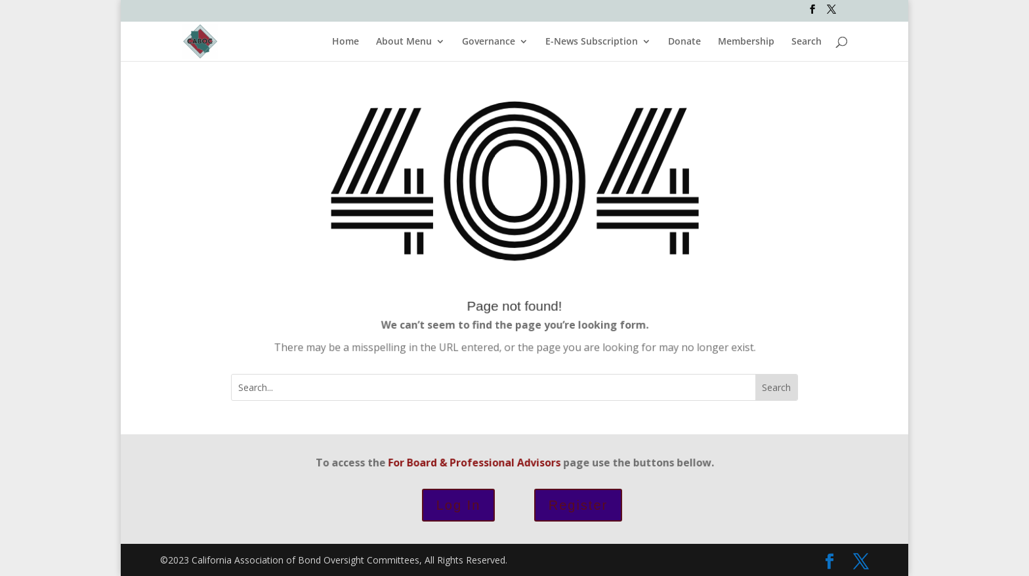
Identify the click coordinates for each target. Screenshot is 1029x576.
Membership (746, 42)
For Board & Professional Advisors (477, 462)
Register (578, 505)
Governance (488, 42)
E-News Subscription (591, 42)
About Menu (404, 42)
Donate (684, 42)
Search (806, 42)
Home (345, 42)
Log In (458, 505)
